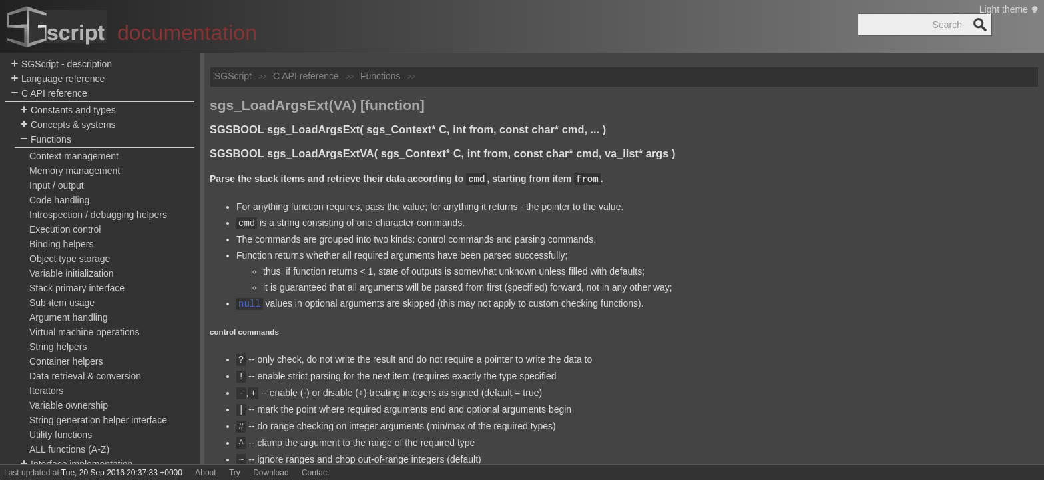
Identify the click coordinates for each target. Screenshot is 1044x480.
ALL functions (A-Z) (69, 449)
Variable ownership (68, 405)
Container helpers (66, 361)
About (205, 472)
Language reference (58, 79)
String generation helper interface (98, 420)
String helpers (58, 346)
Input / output (56, 185)
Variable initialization (71, 273)
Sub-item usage (62, 302)
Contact (315, 472)
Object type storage (69, 258)
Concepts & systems (68, 125)
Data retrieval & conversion (85, 376)
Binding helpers (61, 244)
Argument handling (68, 317)
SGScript (233, 76)
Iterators (46, 390)
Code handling (59, 200)
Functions (45, 139)
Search (980, 24)
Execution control (65, 229)
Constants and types (68, 110)
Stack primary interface (77, 288)
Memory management (74, 170)
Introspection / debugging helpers (98, 214)
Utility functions (60, 434)
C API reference (49, 93)
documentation (187, 33)
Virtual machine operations (84, 332)
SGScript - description (61, 64)
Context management (74, 156)
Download (270, 472)
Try (234, 472)
